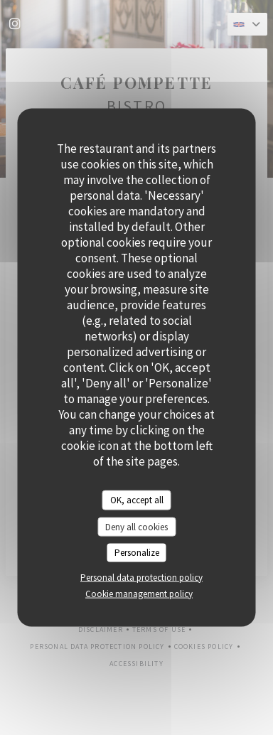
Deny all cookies (136, 526)
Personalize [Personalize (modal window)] (136, 553)
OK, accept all (137, 500)
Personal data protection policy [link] (141, 577)
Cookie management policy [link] (139, 593)
